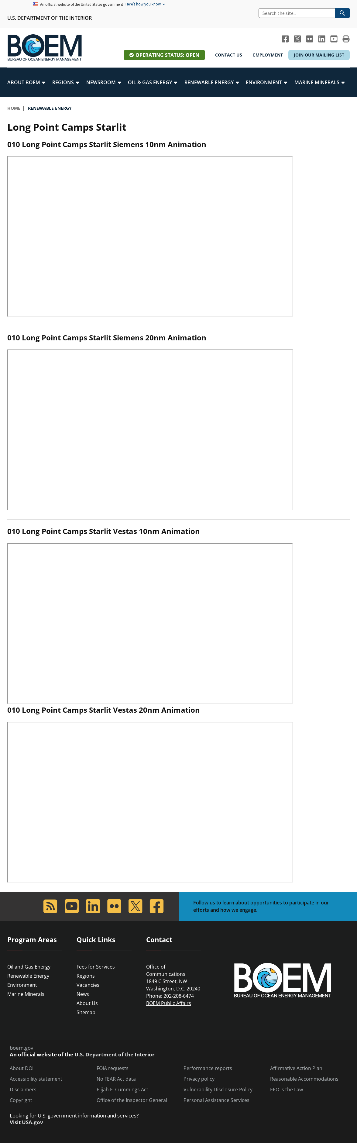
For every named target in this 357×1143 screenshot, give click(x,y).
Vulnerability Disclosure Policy (218, 1089)
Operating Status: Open (167, 55)
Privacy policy (199, 1079)
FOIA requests (113, 1068)
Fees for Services (96, 966)
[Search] (297, 13)
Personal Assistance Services (216, 1100)
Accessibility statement (36, 1079)
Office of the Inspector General (132, 1100)
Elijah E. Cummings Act (122, 1089)
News (83, 994)
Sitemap (86, 1012)
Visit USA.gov (26, 1122)
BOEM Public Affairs (168, 1003)
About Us (87, 1003)
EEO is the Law (286, 1089)
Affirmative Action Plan (296, 1068)
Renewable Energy (28, 976)
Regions (86, 976)
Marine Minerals (25, 994)
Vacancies (88, 985)
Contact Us (228, 55)
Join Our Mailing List (319, 55)
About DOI (21, 1068)
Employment (268, 55)
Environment (22, 985)
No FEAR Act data (116, 1079)
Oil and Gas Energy (28, 966)
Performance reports (208, 1068)
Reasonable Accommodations (304, 1079)
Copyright (21, 1100)
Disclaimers (23, 1089)
